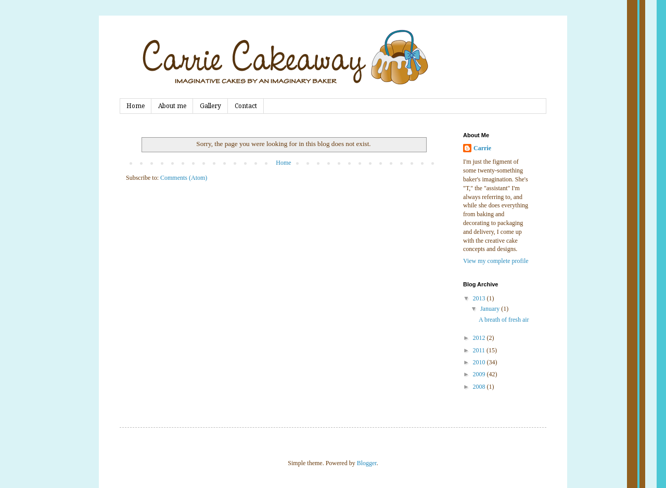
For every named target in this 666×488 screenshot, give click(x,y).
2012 (480, 337)
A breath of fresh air (504, 319)
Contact (246, 106)
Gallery (210, 106)
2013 (480, 298)
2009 (480, 374)
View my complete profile (496, 261)
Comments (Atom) (183, 177)
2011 (480, 350)
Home (135, 106)
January (490, 308)
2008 (480, 386)
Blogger (367, 463)
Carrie (482, 148)
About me (172, 106)
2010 (480, 362)
